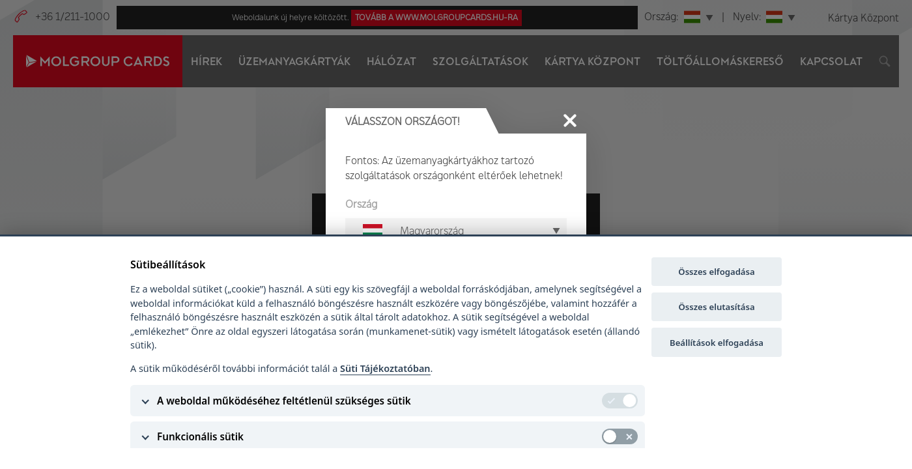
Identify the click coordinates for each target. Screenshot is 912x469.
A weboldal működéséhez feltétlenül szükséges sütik (284, 400)
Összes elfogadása (716, 271)
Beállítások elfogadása (716, 342)
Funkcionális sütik (200, 436)
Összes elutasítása (716, 307)
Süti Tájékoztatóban (385, 368)
